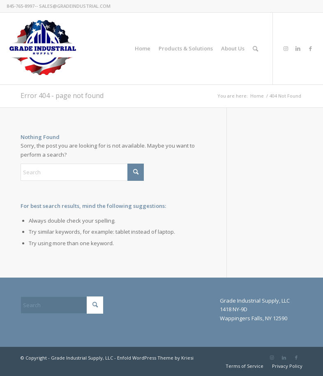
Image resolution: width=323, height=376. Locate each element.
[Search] (255, 48)
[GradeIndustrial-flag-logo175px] (42, 48)
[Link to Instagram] (285, 48)
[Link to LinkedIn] (298, 48)
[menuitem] (143, 48)
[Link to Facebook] (310, 48)
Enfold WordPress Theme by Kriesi (155, 358)
